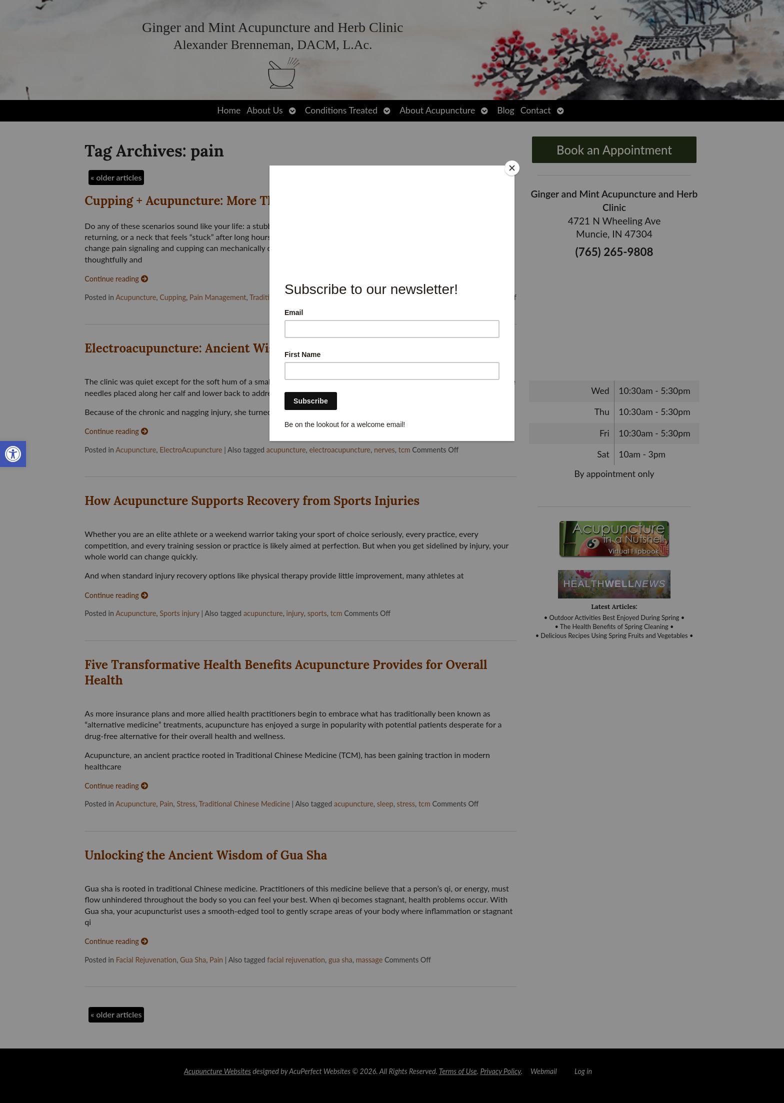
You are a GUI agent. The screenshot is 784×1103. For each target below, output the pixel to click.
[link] (13, 454)
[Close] (512, 168)
